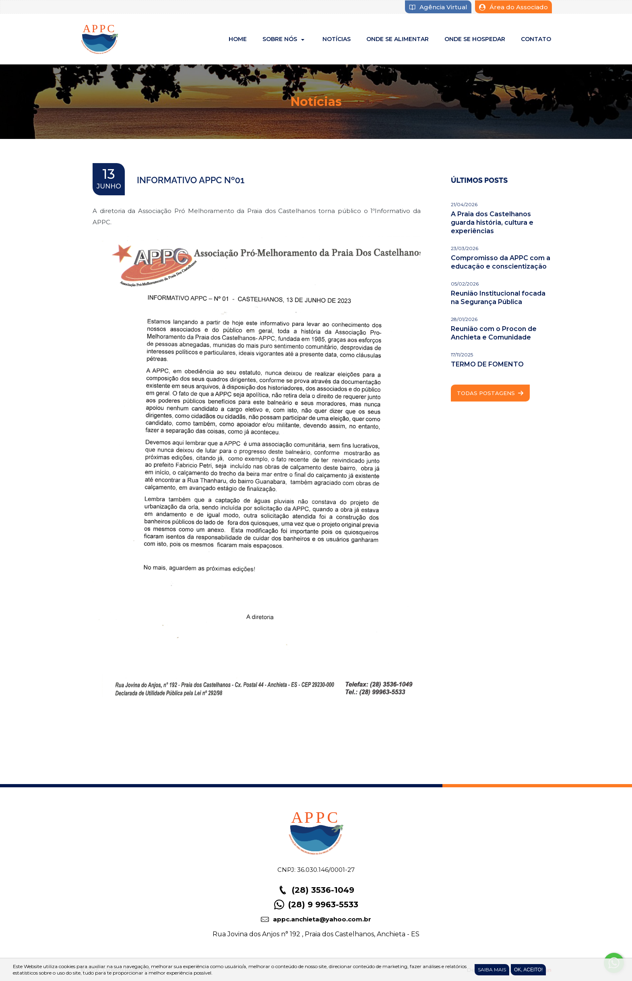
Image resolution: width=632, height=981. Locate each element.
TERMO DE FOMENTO (487, 364)
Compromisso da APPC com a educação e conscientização (500, 262)
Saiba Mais (492, 970)
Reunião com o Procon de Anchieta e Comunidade (494, 333)
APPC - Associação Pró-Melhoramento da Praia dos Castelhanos (100, 39)
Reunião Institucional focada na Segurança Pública (498, 298)
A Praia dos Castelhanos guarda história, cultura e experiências (492, 222)
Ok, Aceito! (528, 970)
